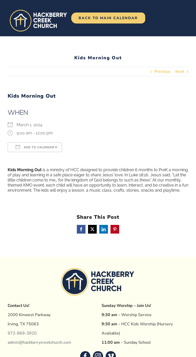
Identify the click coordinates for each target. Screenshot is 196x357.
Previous (162, 71)
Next (179, 71)
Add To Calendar (35, 147)
